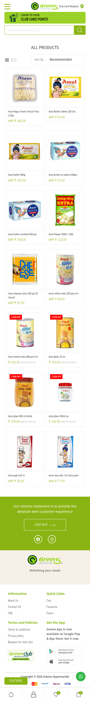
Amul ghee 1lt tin (57, 356)
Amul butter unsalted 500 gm (22, 234)
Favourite (51, 607)
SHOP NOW (45, 525)
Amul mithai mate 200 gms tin (63, 293)
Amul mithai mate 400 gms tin (23, 356)
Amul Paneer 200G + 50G (61, 234)
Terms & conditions (19, 629)
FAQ (10, 613)
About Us (13, 601)
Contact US (14, 607)
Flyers (49, 613)
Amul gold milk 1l (16, 475)
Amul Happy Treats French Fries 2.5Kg (23, 113)
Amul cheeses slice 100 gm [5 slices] (23, 295)
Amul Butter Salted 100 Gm (62, 111)
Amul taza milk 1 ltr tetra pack (63, 475)
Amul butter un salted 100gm (63, 174)
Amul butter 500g (16, 174)
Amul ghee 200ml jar (59, 416)
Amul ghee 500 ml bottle (20, 416)
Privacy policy (16, 636)
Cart (48, 601)
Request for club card (20, 642)
